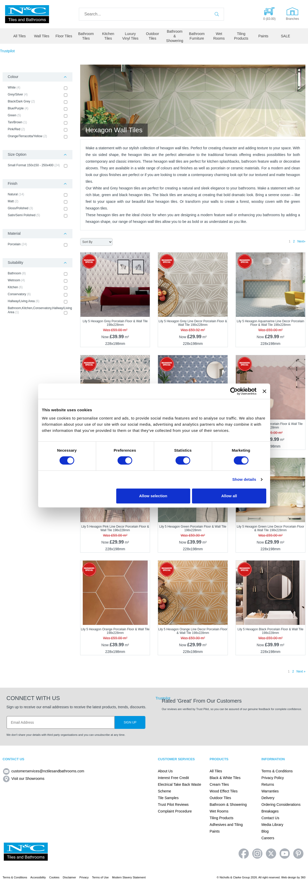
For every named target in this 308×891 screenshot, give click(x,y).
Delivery (267, 798)
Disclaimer (69, 877)
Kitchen (37, 287)
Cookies (54, 877)
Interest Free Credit (173, 778)
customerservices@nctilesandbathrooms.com (43, 771)
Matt (37, 201)
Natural (37, 195)
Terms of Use (100, 877)
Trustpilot (7, 51)
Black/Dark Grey (37, 102)
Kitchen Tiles (108, 36)
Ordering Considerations (281, 804)
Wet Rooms (218, 36)
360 (303, 877)
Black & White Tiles (225, 778)
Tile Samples (168, 798)
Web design (288, 877)
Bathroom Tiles (86, 36)
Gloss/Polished (37, 208)
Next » (300, 671)
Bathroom (37, 274)
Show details (244, 479)
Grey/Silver (37, 95)
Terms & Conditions (277, 771)
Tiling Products (241, 36)
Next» (301, 241)
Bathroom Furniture (197, 36)
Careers (267, 838)
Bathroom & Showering (174, 36)
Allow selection (153, 496)
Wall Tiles (41, 36)
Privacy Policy (272, 778)
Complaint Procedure (175, 811)
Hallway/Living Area (37, 301)
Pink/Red (37, 129)
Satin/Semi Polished (37, 215)
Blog (265, 831)
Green (37, 115)
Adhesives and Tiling (226, 825)
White (37, 88)
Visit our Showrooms (23, 778)
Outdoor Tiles (152, 36)
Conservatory (37, 294)
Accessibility (38, 877)
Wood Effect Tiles (223, 791)
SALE (285, 36)
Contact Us (270, 818)
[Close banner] (264, 391)
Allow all (229, 496)
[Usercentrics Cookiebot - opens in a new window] (233, 391)
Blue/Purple (37, 109)
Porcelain (37, 244)
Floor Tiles (63, 36)
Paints (263, 36)
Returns (267, 784)
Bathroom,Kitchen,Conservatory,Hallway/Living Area (37, 310)
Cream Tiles (219, 784)
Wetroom (37, 280)
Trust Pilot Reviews (173, 804)
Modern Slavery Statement (129, 877)
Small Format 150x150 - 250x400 (37, 165)
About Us (165, 771)
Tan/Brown (37, 122)
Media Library (272, 825)
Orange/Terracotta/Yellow (37, 136)
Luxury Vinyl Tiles (130, 36)
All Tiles (19, 36)
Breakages (270, 811)
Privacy (84, 877)
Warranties (270, 791)
